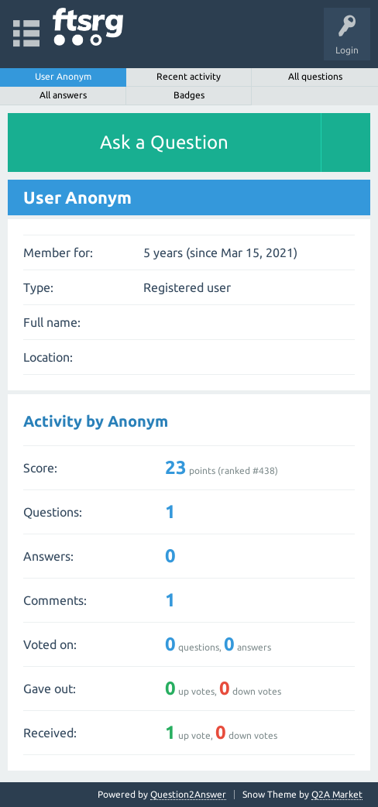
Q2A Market (337, 794)
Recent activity (188, 76)
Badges (189, 95)
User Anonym (63, 76)
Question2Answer (188, 794)
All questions (315, 76)
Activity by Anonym (95, 421)
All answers (63, 95)
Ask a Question (164, 142)
